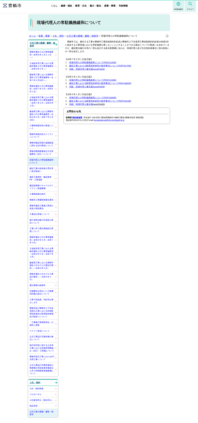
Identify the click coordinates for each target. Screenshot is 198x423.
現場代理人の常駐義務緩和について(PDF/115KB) (92, 80)
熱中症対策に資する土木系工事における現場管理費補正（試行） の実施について (42, 348)
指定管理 (33, 406)
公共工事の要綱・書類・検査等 (82, 36)
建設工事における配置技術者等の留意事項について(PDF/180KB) (100, 83)
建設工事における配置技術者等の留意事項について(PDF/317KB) (100, 65)
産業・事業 (110, 6)
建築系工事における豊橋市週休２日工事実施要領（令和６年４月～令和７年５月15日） (41, 115)
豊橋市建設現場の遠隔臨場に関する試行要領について (41, 144)
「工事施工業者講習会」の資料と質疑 (41, 323)
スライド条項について (39, 331)
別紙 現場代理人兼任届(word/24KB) (87, 69)
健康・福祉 (66, 6)
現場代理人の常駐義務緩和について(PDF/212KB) (92, 62)
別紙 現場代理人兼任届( (87, 86)
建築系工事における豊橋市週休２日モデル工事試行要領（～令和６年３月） (41, 265)
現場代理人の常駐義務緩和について (41, 161)
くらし (54, 6)
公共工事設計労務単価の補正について (41, 338)
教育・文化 (81, 6)
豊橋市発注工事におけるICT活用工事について (42, 358)
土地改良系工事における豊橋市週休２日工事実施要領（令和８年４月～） (41, 66)
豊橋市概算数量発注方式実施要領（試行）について (41, 152)
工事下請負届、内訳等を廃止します (41, 301)
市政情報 (123, 6)
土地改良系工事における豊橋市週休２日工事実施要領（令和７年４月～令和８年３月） (41, 101)
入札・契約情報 (36, 388)
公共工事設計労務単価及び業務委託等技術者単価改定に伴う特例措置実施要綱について (41, 369)
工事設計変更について (39, 214)
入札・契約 (58, 36)
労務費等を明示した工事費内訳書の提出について (41, 292)
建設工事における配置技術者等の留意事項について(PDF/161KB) (100, 101)
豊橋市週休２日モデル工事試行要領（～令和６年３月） (41, 277)
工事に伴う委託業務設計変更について (41, 229)
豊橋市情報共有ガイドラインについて (41, 135)
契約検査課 (77, 117)
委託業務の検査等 (37, 285)
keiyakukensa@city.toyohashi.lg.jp (109, 120)
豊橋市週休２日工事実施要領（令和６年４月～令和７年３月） (41, 240)
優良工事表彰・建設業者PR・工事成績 (40, 178)
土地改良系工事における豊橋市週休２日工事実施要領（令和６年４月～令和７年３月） (41, 252)
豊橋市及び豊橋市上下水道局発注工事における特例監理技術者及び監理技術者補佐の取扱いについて (41, 312)
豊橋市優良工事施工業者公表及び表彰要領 (41, 207)
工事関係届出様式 (37, 194)
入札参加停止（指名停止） (41, 400)
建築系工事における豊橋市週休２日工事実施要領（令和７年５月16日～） (41, 77)
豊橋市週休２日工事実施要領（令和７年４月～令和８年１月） (41, 89)
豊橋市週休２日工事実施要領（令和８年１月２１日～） (41, 55)
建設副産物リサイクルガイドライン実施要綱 (41, 186)
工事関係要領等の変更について (41, 127)
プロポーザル (35, 394)
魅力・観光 (95, 6)
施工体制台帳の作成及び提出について (41, 221)
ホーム (32, 36)
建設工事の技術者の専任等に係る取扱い (41, 169)
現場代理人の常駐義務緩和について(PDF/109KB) (92, 97)
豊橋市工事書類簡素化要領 (41, 200)
